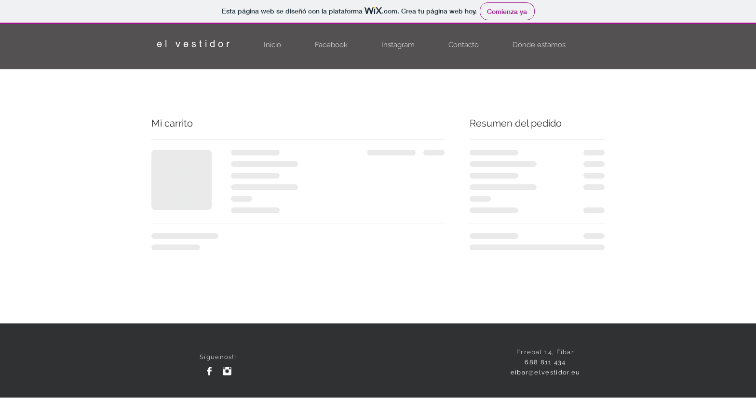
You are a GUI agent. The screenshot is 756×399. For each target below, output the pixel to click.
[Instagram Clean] (227, 371)
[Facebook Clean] (209, 371)
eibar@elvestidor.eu (545, 372)
